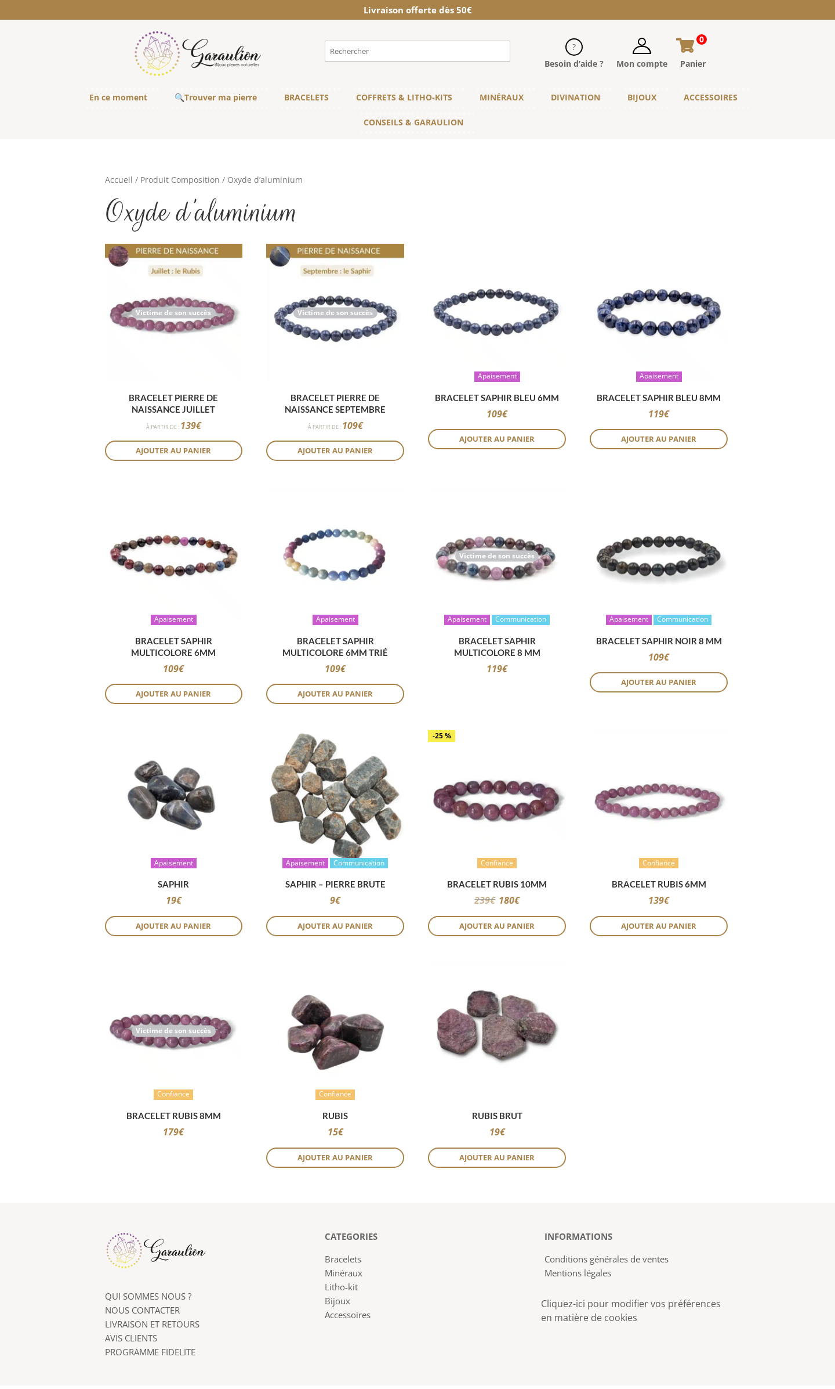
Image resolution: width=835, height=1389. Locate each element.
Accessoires (348, 1318)
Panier (693, 63)
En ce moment (118, 97)
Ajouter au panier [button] (173, 451)
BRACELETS (306, 97)
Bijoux (337, 1304)
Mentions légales (577, 1276)
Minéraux (343, 1276)
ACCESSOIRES (711, 97)
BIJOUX (641, 97)
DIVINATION (575, 97)
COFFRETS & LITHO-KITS (404, 97)
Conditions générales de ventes (606, 1262)
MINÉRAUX (502, 97)
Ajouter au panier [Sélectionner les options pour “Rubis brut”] (497, 1160)
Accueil (119, 179)
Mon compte (641, 63)
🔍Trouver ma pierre (216, 97)
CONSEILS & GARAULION (413, 122)
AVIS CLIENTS (131, 1341)
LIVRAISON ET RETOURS (152, 1327)
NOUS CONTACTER (142, 1313)
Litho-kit (341, 1290)
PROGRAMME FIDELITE (150, 1355)
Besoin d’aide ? (574, 63)
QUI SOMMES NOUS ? (148, 1299)
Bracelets (343, 1262)
